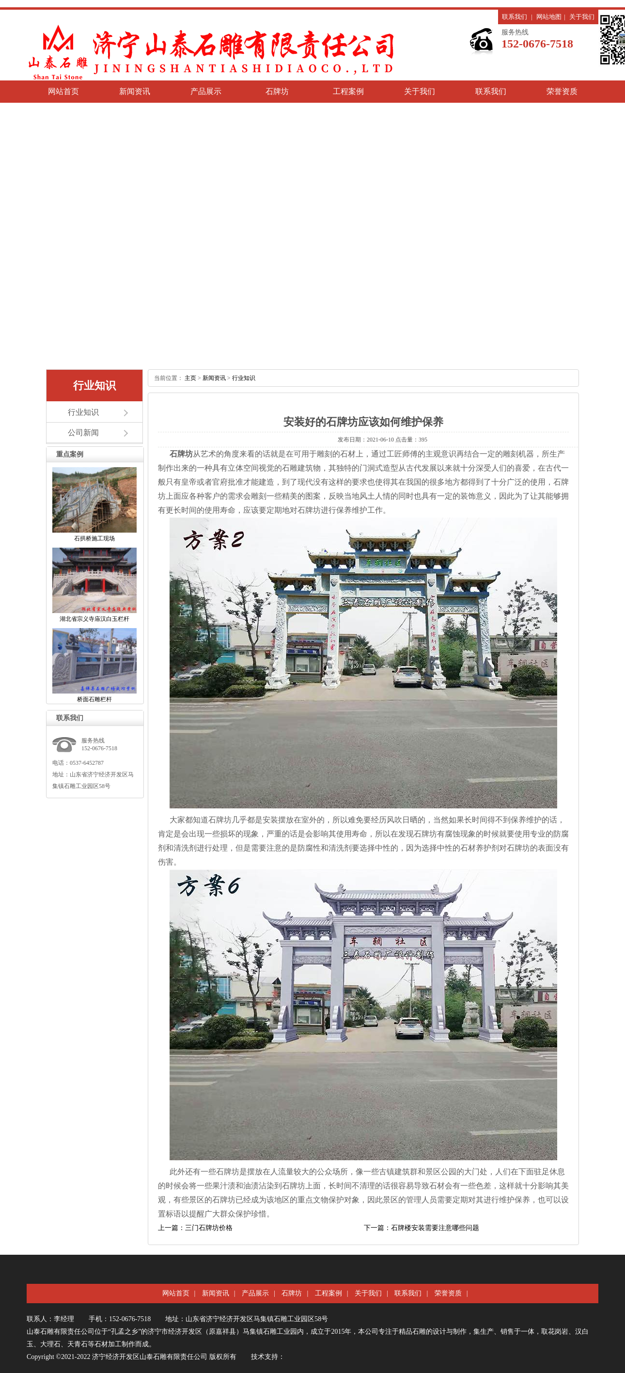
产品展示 (205, 91)
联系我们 (514, 16)
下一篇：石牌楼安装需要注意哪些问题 (421, 1227)
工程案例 (348, 91)
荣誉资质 (562, 91)
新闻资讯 (134, 91)
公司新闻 (83, 432)
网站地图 (549, 16)
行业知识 (83, 412)
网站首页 (63, 91)
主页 (190, 378)
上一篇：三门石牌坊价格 (195, 1227)
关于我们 (581, 16)
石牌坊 (277, 91)
